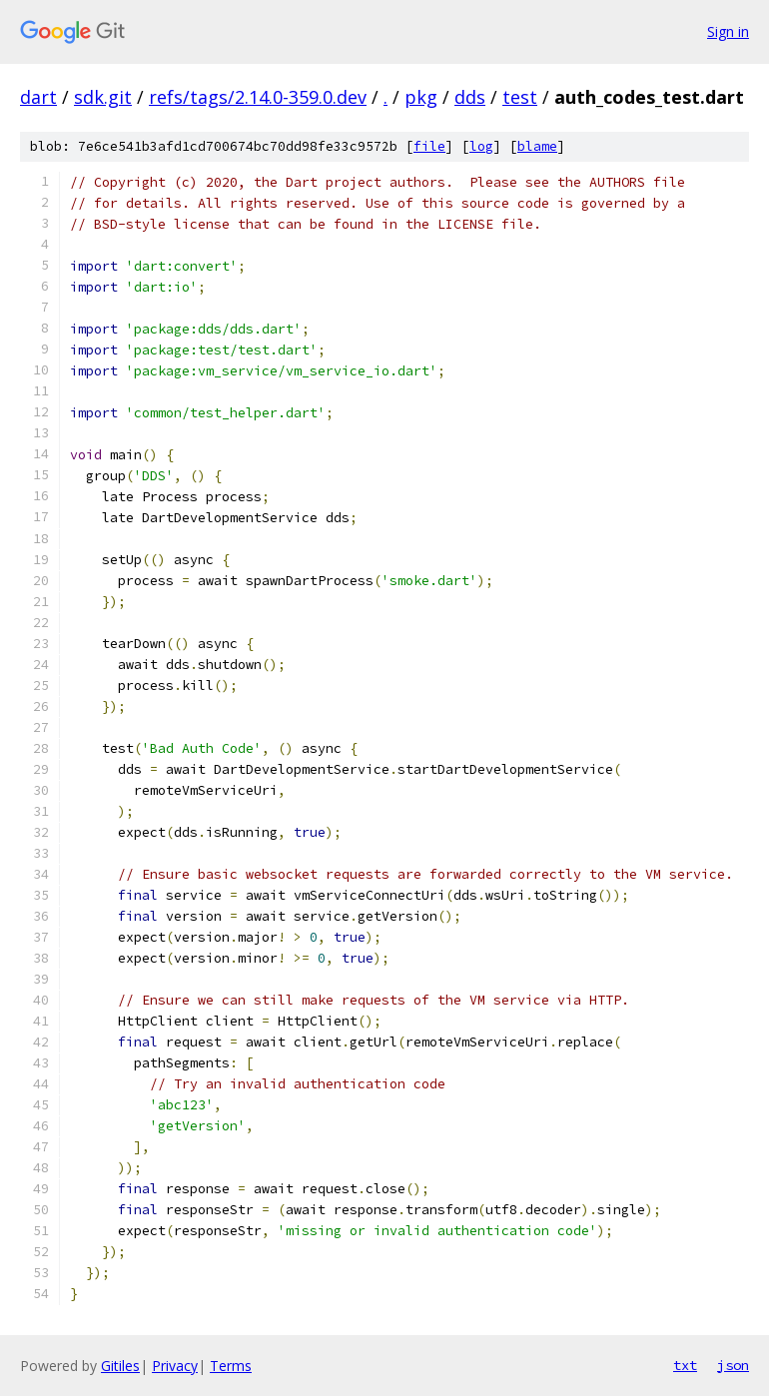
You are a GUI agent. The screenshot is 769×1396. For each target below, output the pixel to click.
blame (537, 146)
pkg (420, 97)
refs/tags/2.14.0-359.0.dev (258, 97)
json (733, 1365)
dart (38, 97)
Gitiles (120, 1365)
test (519, 97)
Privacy (175, 1365)
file (429, 146)
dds (469, 97)
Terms (231, 1365)
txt (685, 1365)
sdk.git (103, 97)
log (481, 146)
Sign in (728, 31)
